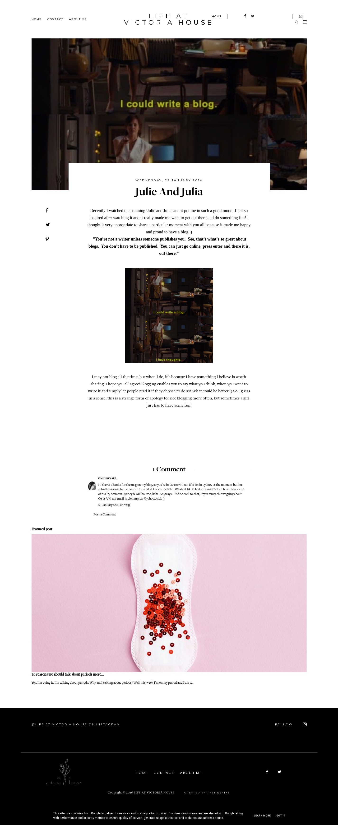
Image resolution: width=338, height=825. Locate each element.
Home (37, 19)
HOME (217, 16)
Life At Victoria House (169, 19)
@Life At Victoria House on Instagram (76, 724)
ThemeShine (219, 792)
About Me (78, 19)
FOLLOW (291, 724)
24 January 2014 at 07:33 (114, 505)
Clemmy (103, 478)
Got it (281, 815)
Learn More (262, 815)
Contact (55, 19)
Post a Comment (104, 514)
